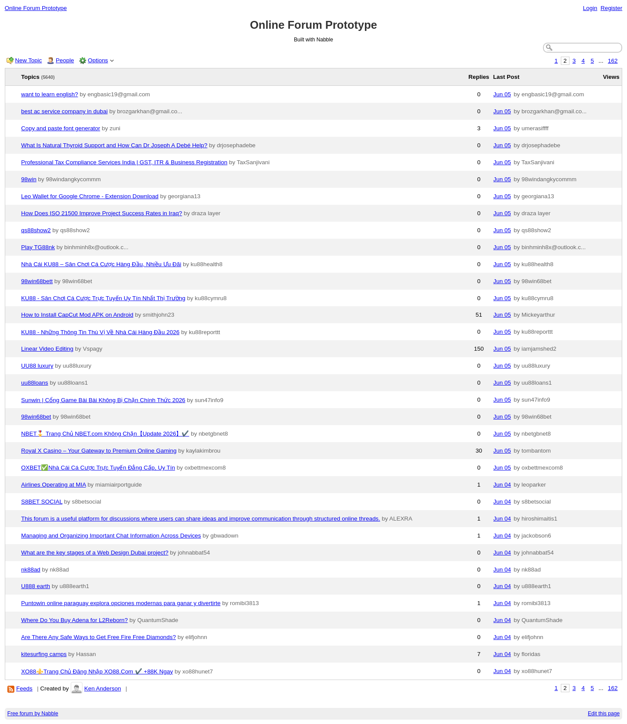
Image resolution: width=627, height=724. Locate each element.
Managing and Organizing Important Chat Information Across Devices (111, 535)
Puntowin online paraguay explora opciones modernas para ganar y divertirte (121, 603)
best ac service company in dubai (64, 111)
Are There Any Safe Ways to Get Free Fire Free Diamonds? (98, 637)
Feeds (24, 688)
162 (612, 61)
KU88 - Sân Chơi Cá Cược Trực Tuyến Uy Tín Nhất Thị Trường (103, 298)
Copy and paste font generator (61, 128)
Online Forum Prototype (36, 8)
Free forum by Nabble (32, 713)
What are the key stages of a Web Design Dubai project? (95, 552)
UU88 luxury (37, 365)
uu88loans (34, 382)
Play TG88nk (38, 247)
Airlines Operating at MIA (53, 484)
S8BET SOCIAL (42, 501)
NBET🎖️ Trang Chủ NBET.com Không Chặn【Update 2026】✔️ (105, 433)
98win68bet (36, 416)
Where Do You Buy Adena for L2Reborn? (74, 620)
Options (98, 60)
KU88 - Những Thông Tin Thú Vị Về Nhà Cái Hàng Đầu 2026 (100, 332)
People (65, 60)
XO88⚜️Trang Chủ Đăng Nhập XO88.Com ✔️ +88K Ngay (97, 671)
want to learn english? (49, 94)
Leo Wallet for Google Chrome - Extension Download (89, 196)
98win (29, 179)
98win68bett (37, 281)
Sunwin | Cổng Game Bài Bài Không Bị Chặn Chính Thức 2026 (103, 400)
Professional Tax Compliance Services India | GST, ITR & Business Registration (124, 162)
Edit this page (604, 713)
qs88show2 (36, 230)
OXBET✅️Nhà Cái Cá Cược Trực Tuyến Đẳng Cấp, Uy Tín (98, 467)
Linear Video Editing (47, 348)
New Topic (28, 60)
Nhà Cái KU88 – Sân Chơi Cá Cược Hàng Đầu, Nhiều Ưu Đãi (101, 264)
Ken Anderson (102, 688)
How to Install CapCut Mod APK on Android (77, 314)
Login (590, 8)
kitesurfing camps (44, 654)
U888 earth (36, 586)
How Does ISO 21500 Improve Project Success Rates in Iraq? (101, 213)
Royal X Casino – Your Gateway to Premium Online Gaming (99, 450)
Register (611, 8)
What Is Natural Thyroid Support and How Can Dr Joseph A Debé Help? (114, 145)
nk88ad (30, 569)
